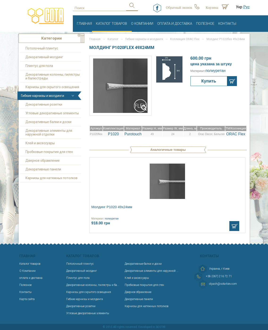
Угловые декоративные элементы (52, 113)
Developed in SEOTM (151, 327)
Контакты (227, 23)
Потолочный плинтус (41, 48)
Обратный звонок (179, 7)
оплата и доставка (174, 23)
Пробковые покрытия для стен (49, 152)
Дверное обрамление (42, 160)
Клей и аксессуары (40, 143)
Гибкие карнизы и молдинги (42, 96)
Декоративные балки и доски (48, 122)
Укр (239, 7)
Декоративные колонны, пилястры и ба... (92, 285)
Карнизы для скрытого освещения (52, 87)
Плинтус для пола (39, 66)
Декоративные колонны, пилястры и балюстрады (52, 76)
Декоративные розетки (43, 104)
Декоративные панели (43, 169)
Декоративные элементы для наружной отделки (48, 132)
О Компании (142, 23)
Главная (84, 23)
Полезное (205, 23)
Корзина (212, 7)
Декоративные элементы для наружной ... (151, 270)
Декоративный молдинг (44, 57)
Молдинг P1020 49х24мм (111, 207)
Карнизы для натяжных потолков (51, 178)
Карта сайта (27, 299)
